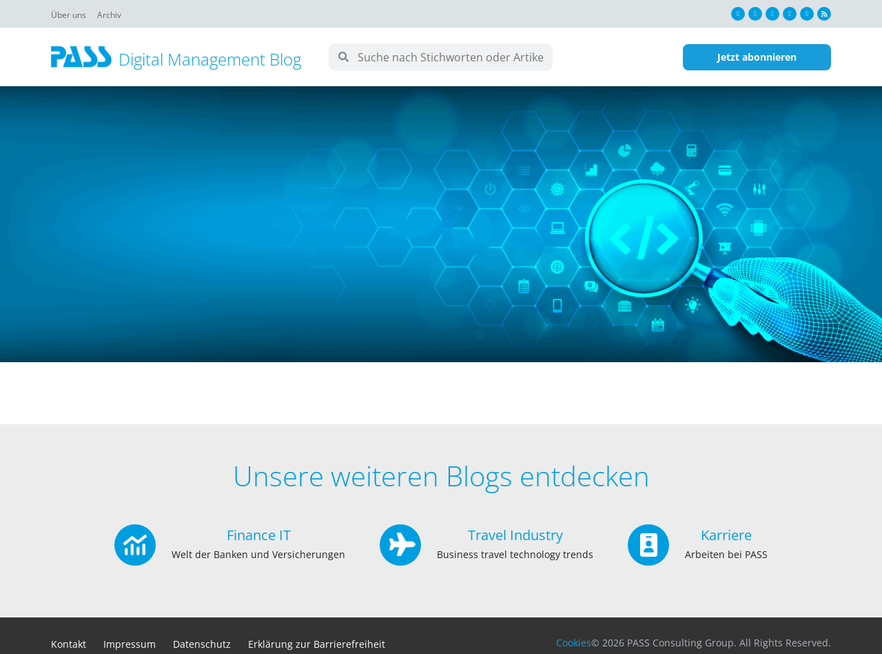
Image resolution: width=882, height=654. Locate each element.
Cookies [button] (573, 642)
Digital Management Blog (210, 59)
